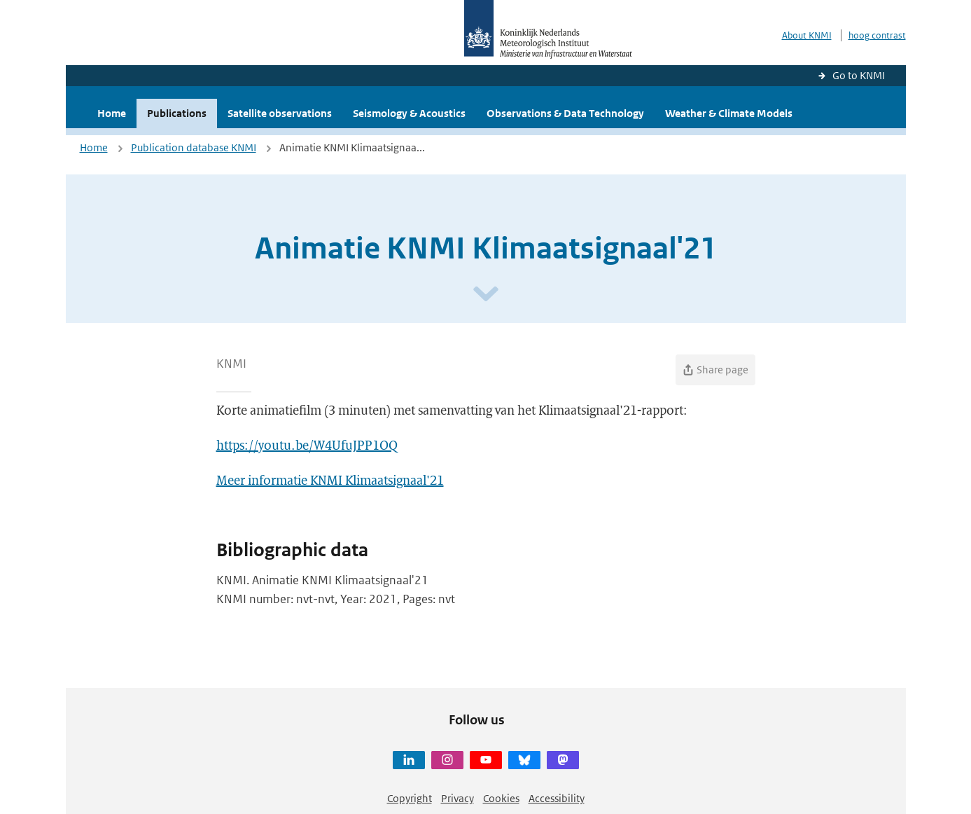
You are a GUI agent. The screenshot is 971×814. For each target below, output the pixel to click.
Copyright (409, 798)
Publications (177, 113)
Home (111, 113)
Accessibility (557, 798)
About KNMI (807, 35)
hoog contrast (877, 35)
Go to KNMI (858, 75)
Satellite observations (280, 113)
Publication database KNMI (193, 147)
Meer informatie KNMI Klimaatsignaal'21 (330, 479)
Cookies (501, 798)
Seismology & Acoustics (409, 113)
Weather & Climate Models (728, 113)
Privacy (457, 798)
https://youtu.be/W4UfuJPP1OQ (307, 444)
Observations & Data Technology (565, 113)
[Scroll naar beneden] (485, 295)
